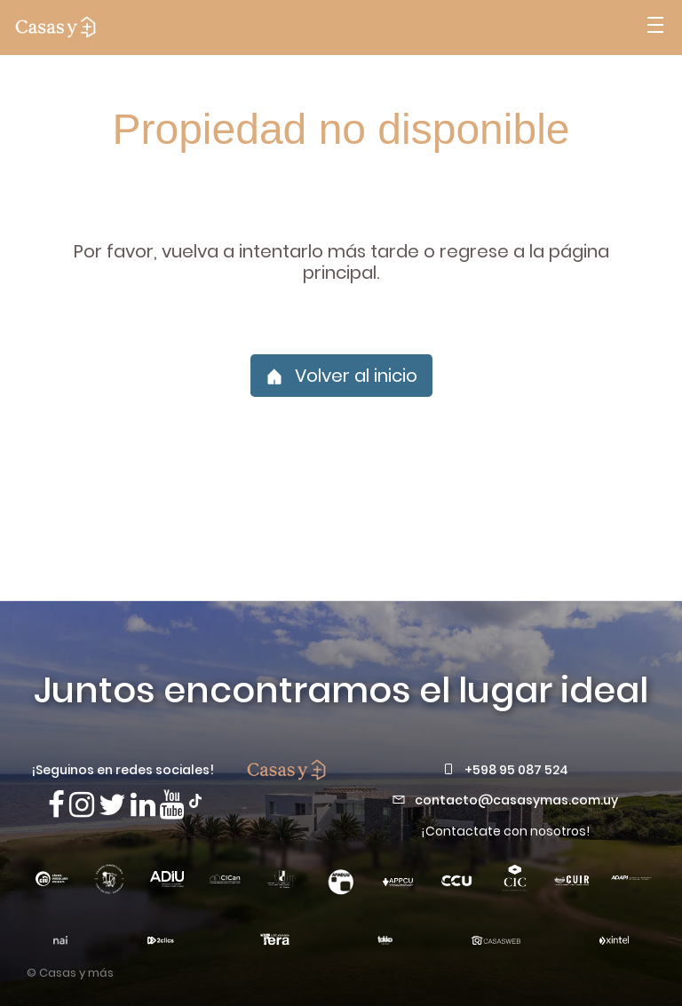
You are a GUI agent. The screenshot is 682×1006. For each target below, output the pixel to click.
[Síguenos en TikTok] (195, 799)
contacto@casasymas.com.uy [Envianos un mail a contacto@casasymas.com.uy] (516, 800)
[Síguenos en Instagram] (81, 805)
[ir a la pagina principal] (55, 27)
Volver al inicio (341, 375)
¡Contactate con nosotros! (505, 831)
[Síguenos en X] (112, 805)
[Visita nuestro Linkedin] (143, 805)
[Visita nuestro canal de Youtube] (172, 805)
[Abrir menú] (655, 27)
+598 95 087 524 (516, 770)
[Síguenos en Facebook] (56, 805)
